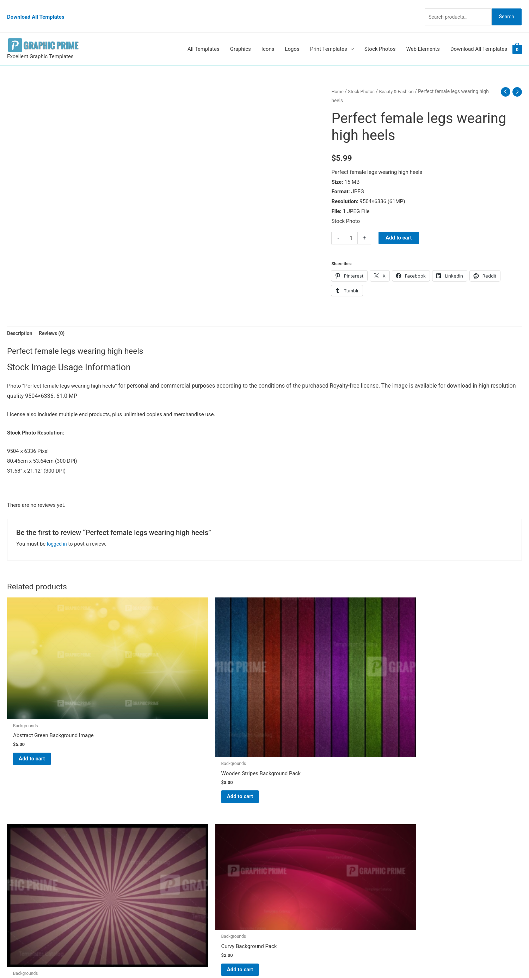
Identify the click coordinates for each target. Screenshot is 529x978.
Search (504, 8)
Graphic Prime (288, 803)
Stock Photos (380, 34)
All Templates (203, 34)
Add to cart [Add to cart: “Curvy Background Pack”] (432, 690)
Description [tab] (20, 319)
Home (337, 77)
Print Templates (328, 34)
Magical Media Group (395, 958)
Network (328, 958)
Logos (292, 34)
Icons (268, 34)
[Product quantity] (351, 223)
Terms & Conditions (295, 872)
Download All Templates (35, 9)
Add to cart (400, 223)
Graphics (240, 34)
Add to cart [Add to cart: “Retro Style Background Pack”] (302, 713)
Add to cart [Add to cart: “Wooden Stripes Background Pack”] (171, 723)
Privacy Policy (288, 862)
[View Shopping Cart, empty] (517, 35)
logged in (57, 530)
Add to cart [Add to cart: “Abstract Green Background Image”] (40, 700)
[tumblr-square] (22, 819)
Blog (277, 813)
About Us (282, 823)
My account (285, 842)
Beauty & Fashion (400, 77)
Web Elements (422, 34)
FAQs (278, 833)
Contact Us (285, 852)
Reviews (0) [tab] (55, 319)
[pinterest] (24, 804)
